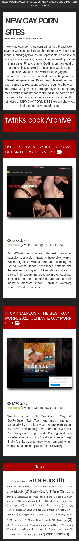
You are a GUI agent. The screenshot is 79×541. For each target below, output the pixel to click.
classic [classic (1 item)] (61, 497)
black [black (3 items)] (21, 491)
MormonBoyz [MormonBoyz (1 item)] (36, 520)
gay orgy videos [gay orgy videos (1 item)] (28, 514)
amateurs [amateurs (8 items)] (46, 479)
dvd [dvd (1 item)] (42, 505)
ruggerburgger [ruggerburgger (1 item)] (24, 525)
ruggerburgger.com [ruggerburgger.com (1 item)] (44, 525)
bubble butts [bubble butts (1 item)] (47, 497)
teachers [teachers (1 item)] (58, 529)
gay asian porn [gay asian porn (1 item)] (32, 509)
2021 (23, 318)
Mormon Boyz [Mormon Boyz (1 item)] (18, 520)
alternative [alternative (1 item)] (21, 481)
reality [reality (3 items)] (64, 519)
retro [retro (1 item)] (10, 525)
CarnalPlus (23, 313)
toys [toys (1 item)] (69, 529)
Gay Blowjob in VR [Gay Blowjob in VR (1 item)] (53, 509)
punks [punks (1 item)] (50, 520)
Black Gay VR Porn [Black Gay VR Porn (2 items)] (47, 491)
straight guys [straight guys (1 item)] (18, 529)
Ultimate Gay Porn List (30, 152)
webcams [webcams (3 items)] (57, 534)
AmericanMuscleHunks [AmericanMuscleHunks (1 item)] (20, 486)
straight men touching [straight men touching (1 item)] (39, 529)
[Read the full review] (30, 287)
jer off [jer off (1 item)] (43, 514)
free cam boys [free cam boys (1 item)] (56, 505)
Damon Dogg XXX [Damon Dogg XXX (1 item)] (32, 501)
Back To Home (61, 127)
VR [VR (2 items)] (40, 534)
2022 (65, 147)
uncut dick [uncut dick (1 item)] (16, 534)
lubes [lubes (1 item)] (60, 514)
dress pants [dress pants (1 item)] (16, 505)
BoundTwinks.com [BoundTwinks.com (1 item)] (28, 497)
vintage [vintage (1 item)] (29, 534)
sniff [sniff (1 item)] (60, 525)
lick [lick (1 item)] (52, 514)
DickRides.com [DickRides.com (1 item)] (53, 501)
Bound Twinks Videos (33, 147)
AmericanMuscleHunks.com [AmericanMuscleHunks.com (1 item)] (50, 486)
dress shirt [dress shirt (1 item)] (32, 505)
